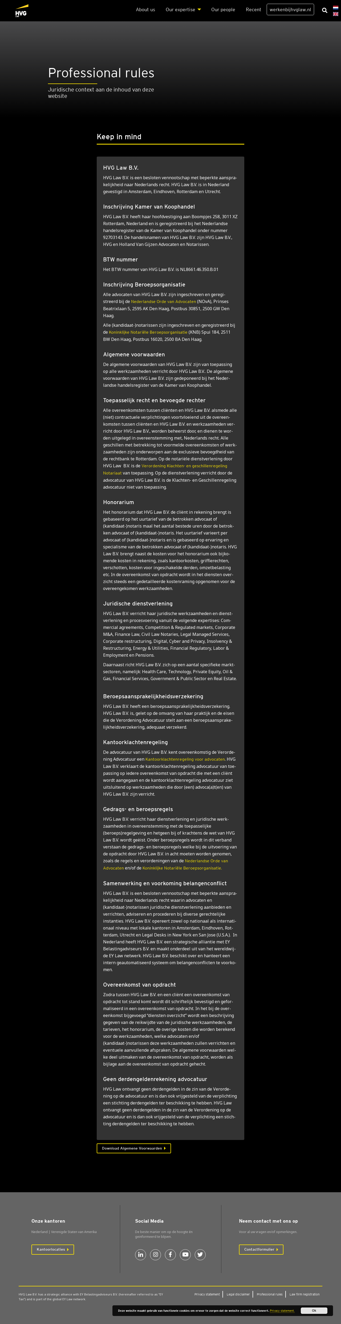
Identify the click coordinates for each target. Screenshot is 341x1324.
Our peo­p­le (223, 9)
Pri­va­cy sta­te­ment (207, 1294)
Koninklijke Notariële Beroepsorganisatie (148, 332)
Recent (253, 9)
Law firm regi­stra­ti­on (305, 1294)
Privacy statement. (282, 1311)
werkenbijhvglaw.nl (290, 9)
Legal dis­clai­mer (238, 1294)
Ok (314, 1311)
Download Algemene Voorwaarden (132, 1148)
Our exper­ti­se (180, 9)
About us (145, 9)
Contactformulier (259, 1249)
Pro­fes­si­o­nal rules (270, 1294)
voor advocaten (185, 759)
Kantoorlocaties (51, 1249)
